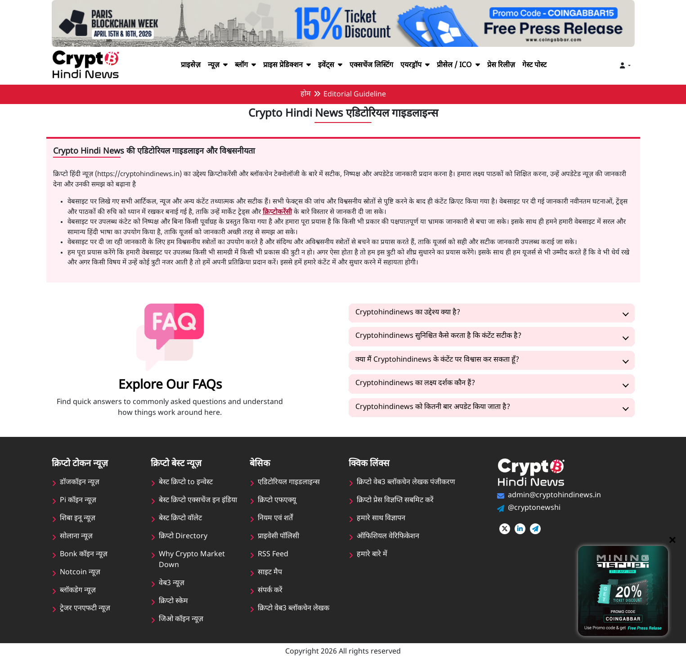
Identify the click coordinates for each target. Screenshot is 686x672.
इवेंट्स (328, 65)
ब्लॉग (238, 65)
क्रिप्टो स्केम (173, 601)
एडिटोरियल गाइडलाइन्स (288, 482)
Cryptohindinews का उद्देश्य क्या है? (408, 313)
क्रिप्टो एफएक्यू (277, 500)
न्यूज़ (209, 65)
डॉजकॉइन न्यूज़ (79, 482)
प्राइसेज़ (181, 65)
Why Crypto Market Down (191, 560)
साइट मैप (270, 572)
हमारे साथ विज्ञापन (381, 518)
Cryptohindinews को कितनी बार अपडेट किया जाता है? (434, 407)
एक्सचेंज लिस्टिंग (371, 65)
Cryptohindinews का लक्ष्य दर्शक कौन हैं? (416, 383)
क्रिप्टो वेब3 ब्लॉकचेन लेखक (294, 608)
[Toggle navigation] (625, 66)
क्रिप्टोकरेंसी (264, 212)
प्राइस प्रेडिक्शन (282, 65)
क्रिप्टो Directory (183, 536)
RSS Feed (273, 554)
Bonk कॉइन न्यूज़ (84, 554)
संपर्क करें (270, 590)
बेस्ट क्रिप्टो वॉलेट (180, 518)
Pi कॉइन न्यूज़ (78, 500)
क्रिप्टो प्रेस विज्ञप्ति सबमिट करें (395, 500)
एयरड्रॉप (417, 65)
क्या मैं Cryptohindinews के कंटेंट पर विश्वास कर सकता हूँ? (438, 360)
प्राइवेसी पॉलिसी (278, 536)
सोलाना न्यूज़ (76, 536)
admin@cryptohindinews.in (554, 495)
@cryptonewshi (534, 508)
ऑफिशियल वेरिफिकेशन (388, 536)
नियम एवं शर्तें (275, 518)
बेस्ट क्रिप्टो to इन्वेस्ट (186, 482)
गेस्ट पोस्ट (543, 65)
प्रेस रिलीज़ (508, 65)
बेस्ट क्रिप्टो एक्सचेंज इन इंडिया (198, 500)
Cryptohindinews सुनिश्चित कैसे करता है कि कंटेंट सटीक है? (440, 336)
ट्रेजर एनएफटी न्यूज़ (85, 608)
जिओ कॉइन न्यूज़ (181, 619)
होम (305, 94)
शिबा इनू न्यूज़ (77, 518)
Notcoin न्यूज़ (80, 572)
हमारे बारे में (371, 554)
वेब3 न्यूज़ (171, 583)
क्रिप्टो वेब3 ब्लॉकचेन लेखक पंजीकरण (406, 482)
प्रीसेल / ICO (462, 65)
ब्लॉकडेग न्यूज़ (78, 590)
